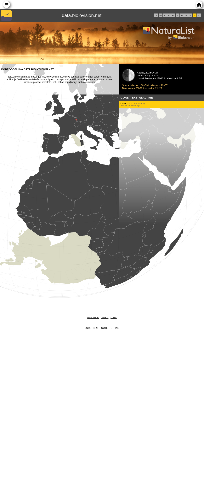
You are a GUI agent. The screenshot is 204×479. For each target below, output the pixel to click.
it (164, 15)
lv (199, 15)
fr (156, 15)
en (169, 15)
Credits (113, 317)
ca (186, 15)
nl (177, 15)
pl (190, 15)
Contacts (104, 317)
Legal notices (93, 317)
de (161, 15)
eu (182, 15)
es (173, 15)
